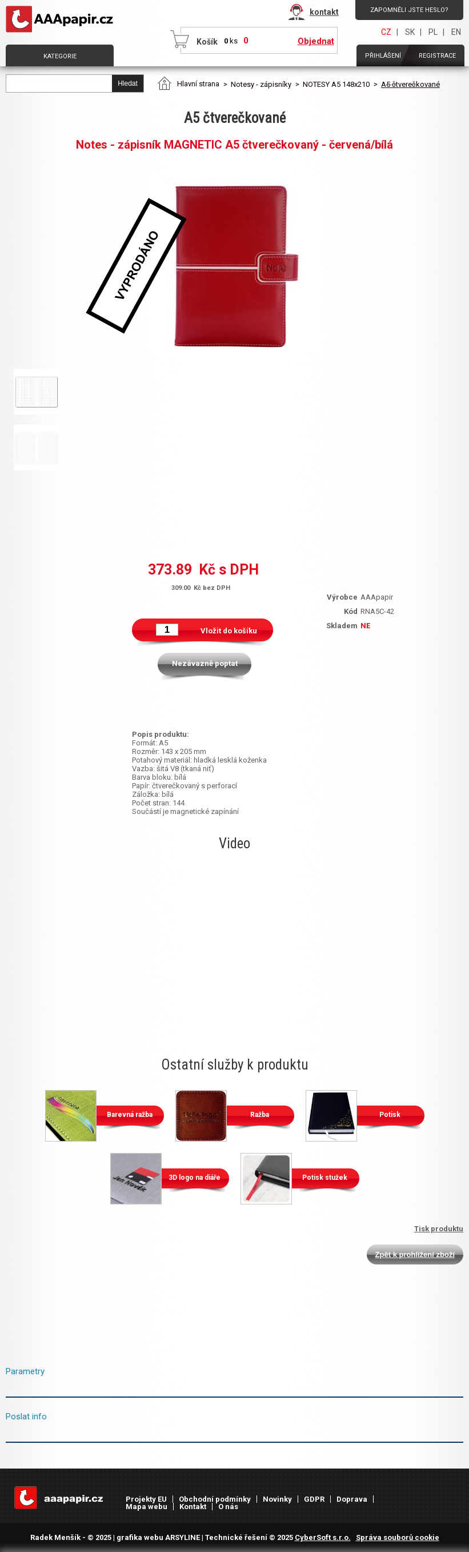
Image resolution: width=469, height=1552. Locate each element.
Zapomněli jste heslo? (409, 10)
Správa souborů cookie (397, 1537)
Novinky (277, 1499)
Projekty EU (146, 1499)
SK (410, 32)
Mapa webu (146, 1506)
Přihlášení (383, 55)
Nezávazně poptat (205, 663)
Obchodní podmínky (215, 1499)
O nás (228, 1506)
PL (433, 32)
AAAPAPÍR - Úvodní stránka (62, 19)
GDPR (314, 1499)
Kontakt (192, 1506)
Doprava (351, 1499)
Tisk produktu (438, 1228)
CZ (386, 32)
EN (456, 32)
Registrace (437, 55)
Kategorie (60, 56)
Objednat (316, 41)
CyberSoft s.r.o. (323, 1537)
